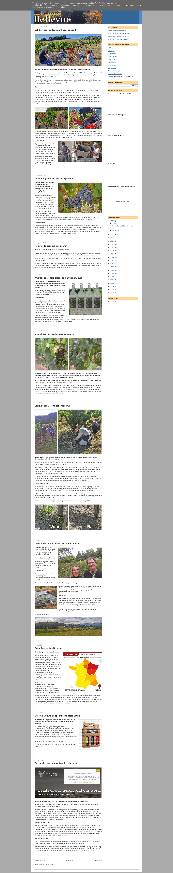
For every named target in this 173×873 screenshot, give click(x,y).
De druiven (111, 59)
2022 (112, 244)
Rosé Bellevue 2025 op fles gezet (122, 226)
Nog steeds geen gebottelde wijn (51, 246)
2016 (112, 264)
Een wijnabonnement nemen (117, 36)
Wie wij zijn (111, 51)
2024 (112, 238)
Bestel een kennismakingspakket (118, 33)
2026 (112, 221)
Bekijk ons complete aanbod (117, 31)
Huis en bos (112, 65)
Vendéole (95, 253)
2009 (112, 286)
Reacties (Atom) (49, 864)
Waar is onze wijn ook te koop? (118, 39)
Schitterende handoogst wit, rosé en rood (55, 30)
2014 (112, 270)
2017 (112, 260)
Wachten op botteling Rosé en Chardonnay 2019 (58, 278)
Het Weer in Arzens (114, 301)
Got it (139, 5)
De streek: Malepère (114, 71)
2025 (112, 234)
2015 (112, 267)
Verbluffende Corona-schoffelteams (52, 406)
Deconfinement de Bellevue (48, 648)
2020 (112, 251)
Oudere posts (98, 860)
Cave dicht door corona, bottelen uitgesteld (56, 763)
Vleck (60, 847)
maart (114, 223)
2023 (112, 241)
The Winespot (68, 847)
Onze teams (112, 62)
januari (114, 230)
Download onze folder (115, 74)
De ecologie (112, 68)
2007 (112, 293)
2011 (112, 280)
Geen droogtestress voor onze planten (54, 178)
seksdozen (84, 815)
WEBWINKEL (112, 27)
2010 (112, 283)
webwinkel (62, 741)
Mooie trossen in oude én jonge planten (54, 334)
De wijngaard (112, 56)
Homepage (69, 860)
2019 (112, 254)
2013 (112, 273)
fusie (36, 827)
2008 (112, 289)
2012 (112, 276)
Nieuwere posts (40, 860)
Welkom (110, 48)
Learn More (130, 5)
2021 (112, 247)
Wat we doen (112, 54)
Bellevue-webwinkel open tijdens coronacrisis (57, 716)
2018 (112, 257)
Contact (110, 77)
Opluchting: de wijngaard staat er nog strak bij (58, 543)
